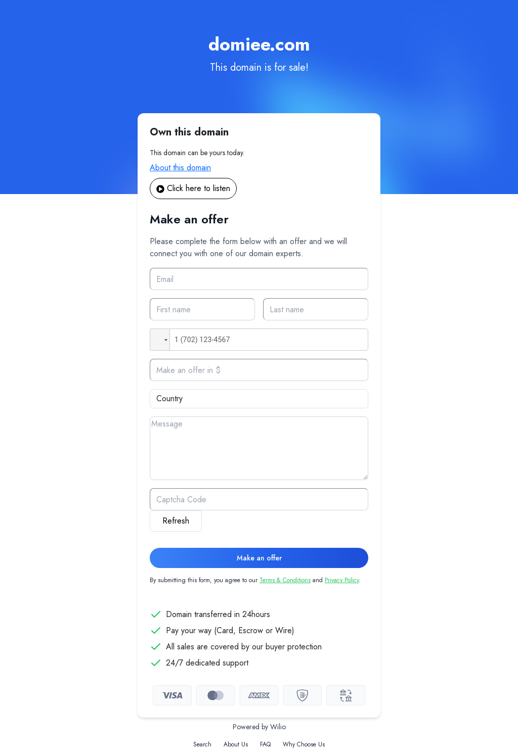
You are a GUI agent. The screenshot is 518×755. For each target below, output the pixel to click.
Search (202, 744)
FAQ (265, 744)
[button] (159, 339)
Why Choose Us (304, 744)
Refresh (175, 521)
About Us (236, 744)
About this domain (180, 167)
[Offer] (259, 370)
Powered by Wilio (259, 727)
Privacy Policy (342, 580)
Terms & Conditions (285, 580)
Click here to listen (193, 188)
